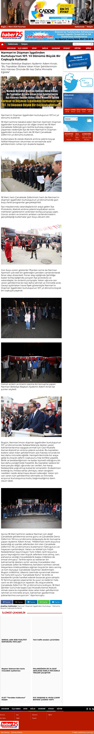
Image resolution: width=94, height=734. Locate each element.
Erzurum (11, 48)
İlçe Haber (23, 48)
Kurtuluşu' (46, 606)
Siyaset (66, 48)
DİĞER (88, 48)
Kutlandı (18, 608)
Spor (34, 48)
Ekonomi (56, 48)
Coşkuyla (10, 608)
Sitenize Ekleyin (16, 732)
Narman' (21, 606)
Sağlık (45, 48)
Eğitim (78, 48)
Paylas (6, 602)
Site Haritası (5, 732)
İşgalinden (37, 606)
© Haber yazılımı (83, 732)
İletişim (90, 27)
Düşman (29, 606)
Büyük (3, 608)
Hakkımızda (80, 27)
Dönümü (56, 606)
